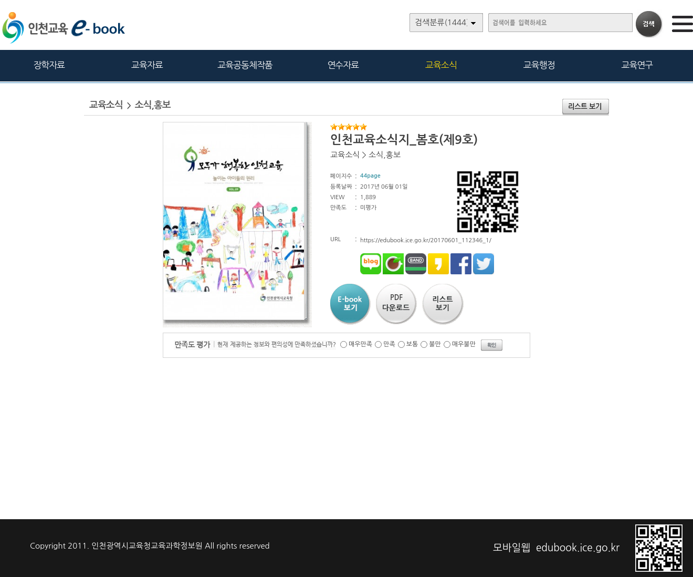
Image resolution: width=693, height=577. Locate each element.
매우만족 (360, 344)
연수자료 (343, 64)
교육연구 (637, 64)
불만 (435, 344)
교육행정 (539, 64)
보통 (412, 344)
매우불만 (464, 344)
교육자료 (147, 64)
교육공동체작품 (244, 64)
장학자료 (49, 64)
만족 (389, 344)
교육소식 (441, 64)
